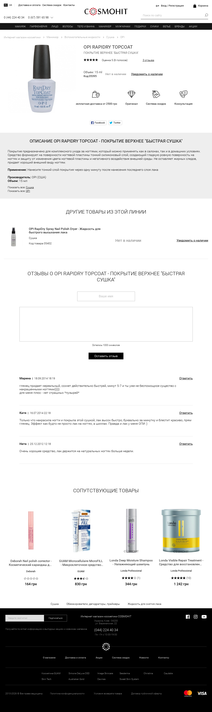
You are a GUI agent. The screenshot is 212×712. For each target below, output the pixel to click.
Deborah (30, 571)
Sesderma (125, 673)
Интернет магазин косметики (22, 37)
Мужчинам (123, 26)
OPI (28, 190)
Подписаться (56, 618)
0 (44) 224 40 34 (14, 17)
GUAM (80, 571)
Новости (144, 657)
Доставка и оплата (75, 657)
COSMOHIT (106, 11)
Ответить (186, 378)
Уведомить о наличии (147, 74)
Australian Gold (76, 679)
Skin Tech (46, 679)
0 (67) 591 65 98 (38, 17)
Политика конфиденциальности (67, 693)
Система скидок (121, 657)
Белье (166, 26)
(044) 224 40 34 (106, 630)
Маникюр (105, 26)
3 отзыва (148, 60)
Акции (193, 26)
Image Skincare (105, 673)
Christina (148, 673)
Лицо (54, 26)
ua (10, 5)
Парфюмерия (38, 26)
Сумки (154, 26)
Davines (101, 679)
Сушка (30, 187)
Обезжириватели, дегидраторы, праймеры (93, 603)
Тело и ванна (86, 26)
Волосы (68, 26)
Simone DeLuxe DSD (79, 673)
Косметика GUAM (51, 673)
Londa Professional (131, 570)
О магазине (49, 657)
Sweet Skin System (129, 679)
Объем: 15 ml (93, 74)
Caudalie (168, 673)
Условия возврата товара (108, 693)
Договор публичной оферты (146, 693)
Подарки (140, 26)
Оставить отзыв (106, 356)
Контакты (163, 657)
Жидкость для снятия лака (144, 603)
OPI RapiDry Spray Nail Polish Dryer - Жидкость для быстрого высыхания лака (65, 230)
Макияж (20, 26)
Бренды (180, 26)
